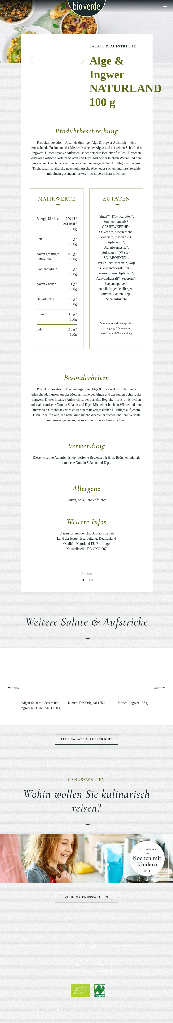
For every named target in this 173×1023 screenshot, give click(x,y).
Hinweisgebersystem (124, 1010)
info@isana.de (107, 970)
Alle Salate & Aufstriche (86, 739)
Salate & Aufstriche (112, 46)
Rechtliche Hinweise (63, 1010)
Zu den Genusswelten (86, 897)
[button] (32, 60)
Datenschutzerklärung (94, 1010)
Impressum (40, 1010)
